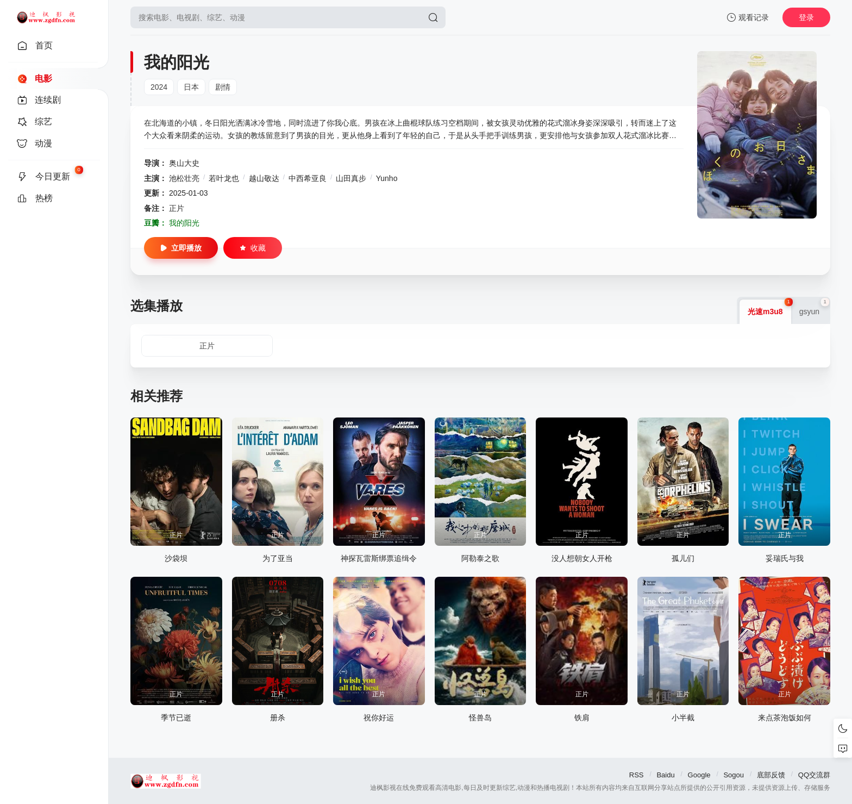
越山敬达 (264, 178)
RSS (636, 775)
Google (699, 775)
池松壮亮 (184, 178)
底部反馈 (771, 775)
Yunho (387, 178)
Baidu (665, 775)
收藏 (253, 248)
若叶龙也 (224, 178)
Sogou (733, 775)
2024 (159, 87)
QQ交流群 (814, 775)
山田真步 (351, 178)
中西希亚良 (308, 178)
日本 (191, 87)
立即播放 (181, 248)
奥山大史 (184, 163)
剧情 (222, 87)
